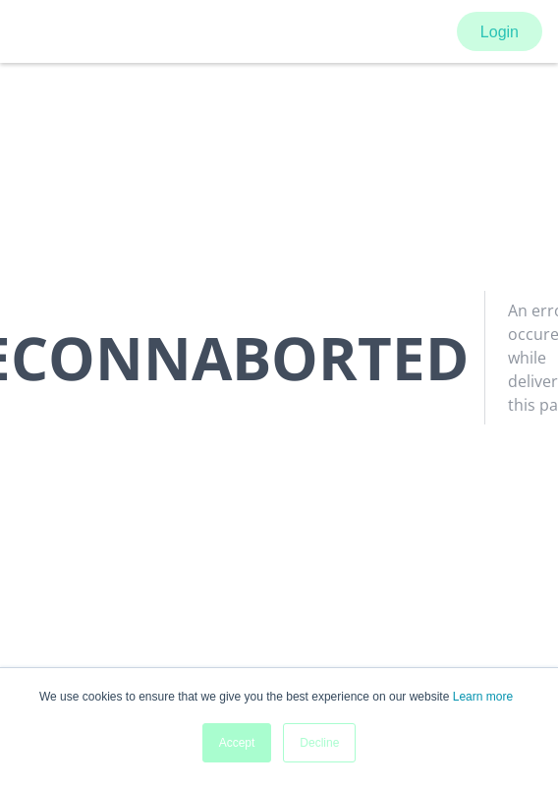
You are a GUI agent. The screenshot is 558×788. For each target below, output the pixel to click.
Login (499, 32)
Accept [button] (237, 743)
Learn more (483, 697)
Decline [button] (319, 743)
